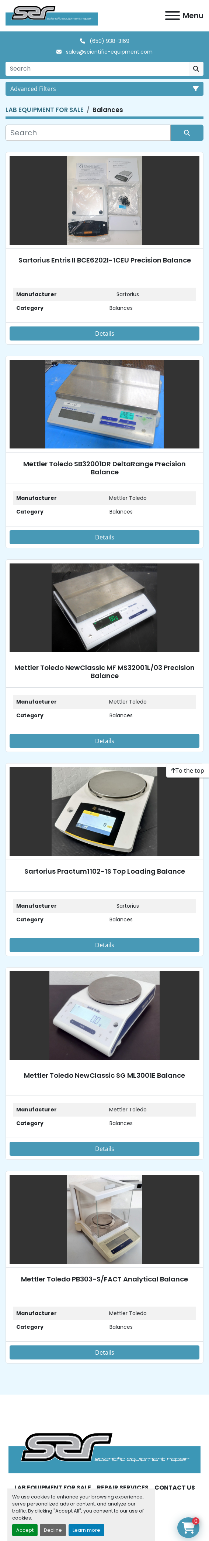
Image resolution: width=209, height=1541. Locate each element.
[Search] (97, 69)
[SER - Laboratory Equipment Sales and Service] (104, 1452)
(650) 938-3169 (108, 41)
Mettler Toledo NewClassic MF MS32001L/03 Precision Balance (104, 671)
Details (104, 333)
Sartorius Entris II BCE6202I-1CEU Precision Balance (104, 260)
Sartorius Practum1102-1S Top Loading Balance (104, 871)
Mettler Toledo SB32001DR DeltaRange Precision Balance (104, 468)
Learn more (86, 1530)
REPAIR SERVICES (123, 1487)
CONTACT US (174, 1487)
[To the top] (187, 770)
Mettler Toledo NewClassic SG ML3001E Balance (104, 1075)
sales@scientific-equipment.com (109, 51)
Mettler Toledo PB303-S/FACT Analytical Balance (104, 1279)
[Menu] (172, 15)
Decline (53, 1530)
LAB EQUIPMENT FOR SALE (52, 1487)
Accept (25, 1530)
